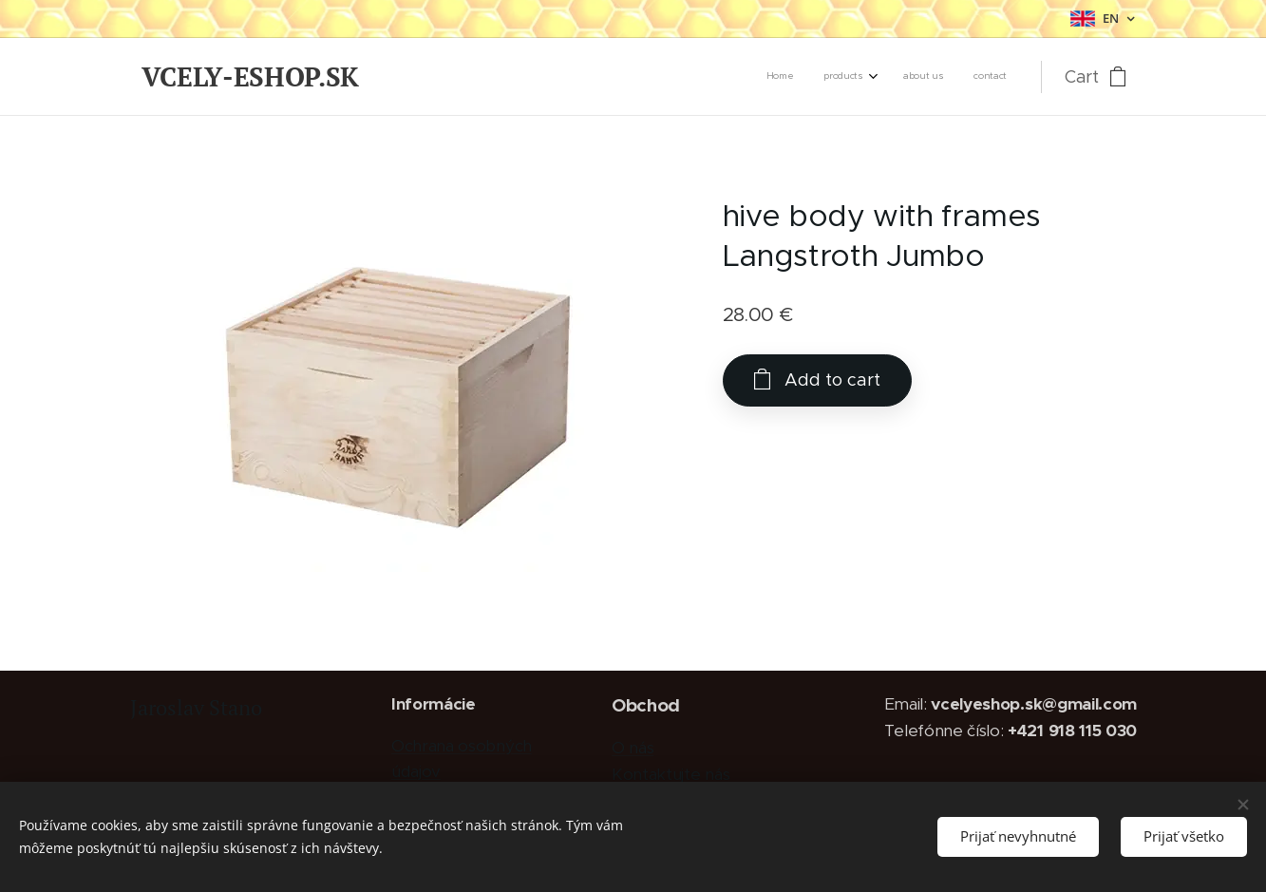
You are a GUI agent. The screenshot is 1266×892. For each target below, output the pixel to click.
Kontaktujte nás (669, 774)
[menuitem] (911, 77)
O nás (631, 747)
